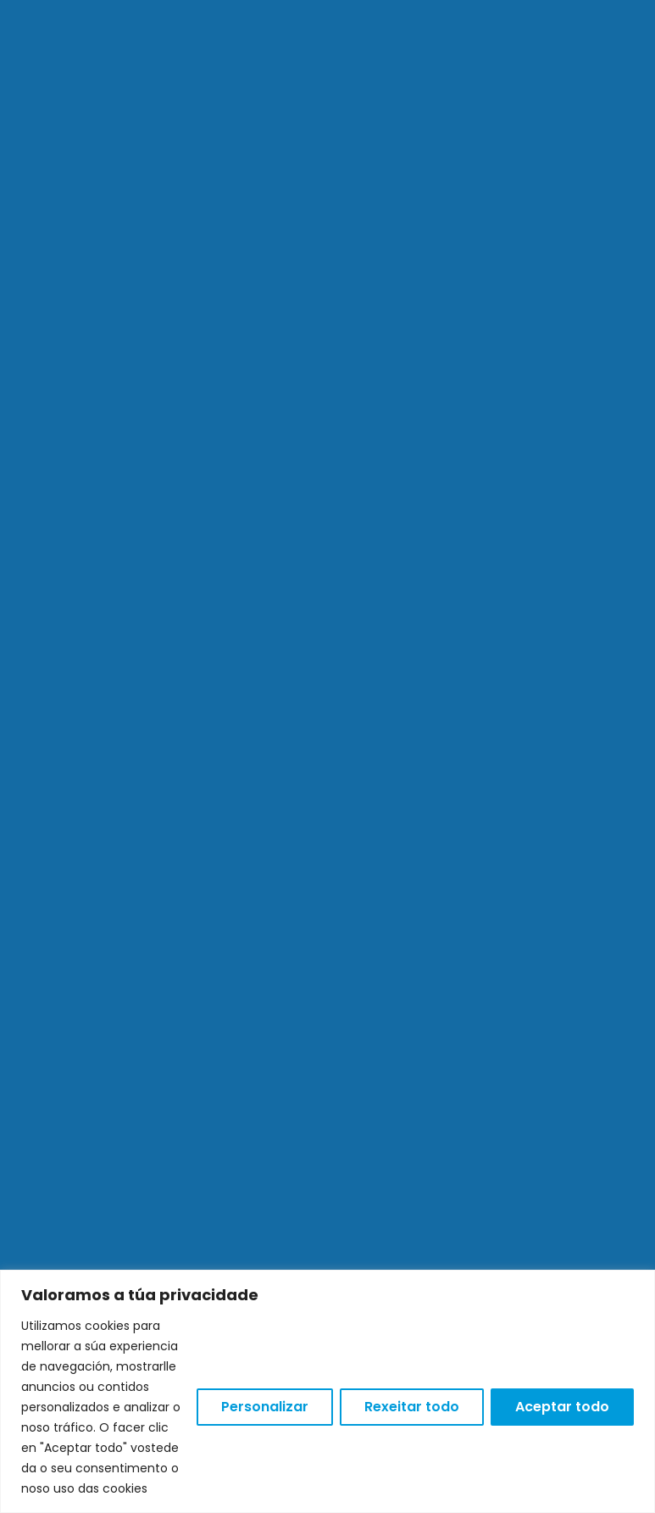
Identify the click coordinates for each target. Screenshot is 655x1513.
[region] (327, 1391)
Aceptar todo (562, 1406)
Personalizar (264, 1406)
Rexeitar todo (411, 1406)
